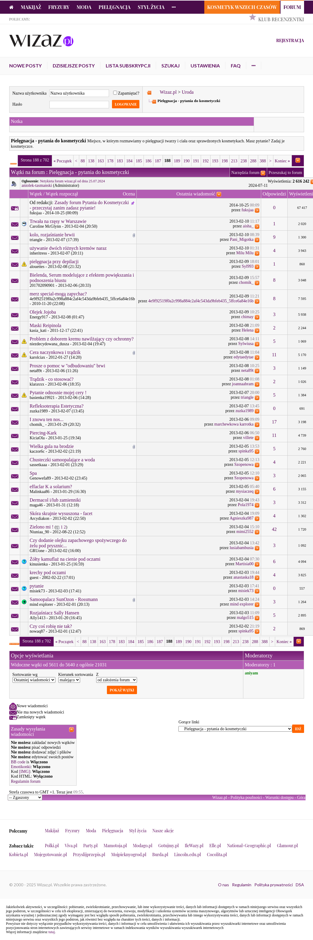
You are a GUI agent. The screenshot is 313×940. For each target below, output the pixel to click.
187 (158, 161)
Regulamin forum (26, 781)
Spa (33, 473)
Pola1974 (245, 505)
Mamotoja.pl (115, 845)
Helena (248, 330)
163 (101, 161)
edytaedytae (243, 357)
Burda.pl (160, 854)
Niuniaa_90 (39, 532)
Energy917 (39, 317)
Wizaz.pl (168, 92)
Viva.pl (71, 845)
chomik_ (246, 282)
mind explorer (41, 604)
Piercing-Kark (43, 432)
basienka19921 (42, 397)
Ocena (129, 193)
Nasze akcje (163, 830)
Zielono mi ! (42, 526)
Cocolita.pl (217, 854)
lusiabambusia (241, 547)
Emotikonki (21, 767)
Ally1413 (38, 618)
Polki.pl (52, 845)
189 (177, 161)
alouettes (37, 266)
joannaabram (242, 384)
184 (129, 161)
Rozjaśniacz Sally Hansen (54, 612)
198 (225, 161)
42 (274, 529)
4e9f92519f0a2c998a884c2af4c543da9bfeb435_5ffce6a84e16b (82, 299)
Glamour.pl (287, 845)
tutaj (51, 932)
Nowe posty (25, 65)
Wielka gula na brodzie (52, 446)
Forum (292, 7)
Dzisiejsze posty (74, 65)
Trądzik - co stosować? (52, 379)
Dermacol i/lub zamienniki (55, 500)
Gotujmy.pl (168, 845)
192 (206, 161)
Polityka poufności (246, 797)
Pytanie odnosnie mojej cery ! (58, 392)
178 (110, 161)
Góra (301, 797)
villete (248, 437)
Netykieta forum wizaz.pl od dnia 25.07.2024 (72, 181)
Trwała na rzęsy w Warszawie (58, 221)
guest (34, 577)
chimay (247, 317)
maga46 (36, 505)
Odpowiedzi (274, 193)
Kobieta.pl (18, 854)
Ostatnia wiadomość (195, 193)
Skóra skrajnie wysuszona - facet (61, 513)
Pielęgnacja (114, 7)
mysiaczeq (244, 491)
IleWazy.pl (194, 845)
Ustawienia (205, 65)
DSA (300, 884)
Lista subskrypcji (128, 65)
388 (263, 161)
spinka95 (246, 451)
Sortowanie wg (25, 674)
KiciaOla (37, 438)
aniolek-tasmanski (37, 185)
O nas (223, 884)
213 (234, 161)
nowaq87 (37, 631)
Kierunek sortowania (75, 674)
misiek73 (37, 591)
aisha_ (248, 226)
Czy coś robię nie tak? (51, 626)
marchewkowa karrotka (234, 424)
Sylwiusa (245, 343)
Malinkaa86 (40, 491)
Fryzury (58, 7)
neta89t (36, 371)
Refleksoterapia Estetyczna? (57, 406)
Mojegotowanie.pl (50, 854)
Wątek (36, 193)
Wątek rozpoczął (62, 193)
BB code (18, 762)
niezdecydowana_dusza (49, 344)
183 (120, 161)
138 (91, 161)
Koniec (282, 161)
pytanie (37, 585)
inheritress (38, 253)
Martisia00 (245, 564)
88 (83, 161)
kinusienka (39, 564)
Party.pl (90, 845)
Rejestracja (290, 40)
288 (253, 161)
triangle (36, 240)
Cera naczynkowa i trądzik (55, 352)
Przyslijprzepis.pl (89, 854)
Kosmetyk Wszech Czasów (242, 7)
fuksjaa (36, 213)
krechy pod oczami (48, 572)
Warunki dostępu (279, 797)
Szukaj (170, 65)
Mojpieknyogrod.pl (128, 854)
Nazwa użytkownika (30, 93)
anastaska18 (243, 577)
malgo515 (245, 617)
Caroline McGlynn (45, 226)
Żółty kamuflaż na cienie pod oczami (65, 559)
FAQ (236, 65)
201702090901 (42, 285)
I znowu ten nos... (47, 419)
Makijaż (31, 7)
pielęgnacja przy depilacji (54, 261)
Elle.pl (215, 845)
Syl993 (248, 266)
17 (274, 421)
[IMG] (24, 771)
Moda (84, 7)
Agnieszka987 (241, 518)
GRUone (37, 550)
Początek (63, 161)
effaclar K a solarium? (51, 486)
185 (139, 161)
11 (274, 354)
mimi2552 (245, 531)
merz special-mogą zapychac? (58, 293)
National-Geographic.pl (249, 845)
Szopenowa (244, 464)
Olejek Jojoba (43, 312)
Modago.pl (142, 845)
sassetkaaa (38, 465)
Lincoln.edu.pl (187, 854)
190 (186, 161)
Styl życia (151, 7)
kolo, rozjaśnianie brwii (52, 234)
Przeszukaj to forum (285, 172)
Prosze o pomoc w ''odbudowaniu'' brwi (67, 365)
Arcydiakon (39, 518)
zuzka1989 (39, 411)
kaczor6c (37, 451)
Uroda (188, 92)
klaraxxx (37, 384)
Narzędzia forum (245, 172)
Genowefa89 (40, 478)
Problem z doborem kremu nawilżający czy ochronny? (82, 338)
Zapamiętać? (126, 93)
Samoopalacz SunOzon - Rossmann (64, 599)
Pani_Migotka (241, 239)
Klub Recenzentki (281, 19)
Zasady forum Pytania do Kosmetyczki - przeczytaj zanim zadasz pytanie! (79, 205)
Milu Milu (244, 253)
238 (244, 161)
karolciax (37, 357)
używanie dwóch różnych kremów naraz (68, 248)
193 (215, 161)
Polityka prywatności (273, 884)
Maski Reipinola (45, 325)
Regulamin (241, 884)
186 (148, 161)
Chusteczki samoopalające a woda (62, 459)
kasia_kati (38, 330)
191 (196, 161)
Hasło (17, 104)
